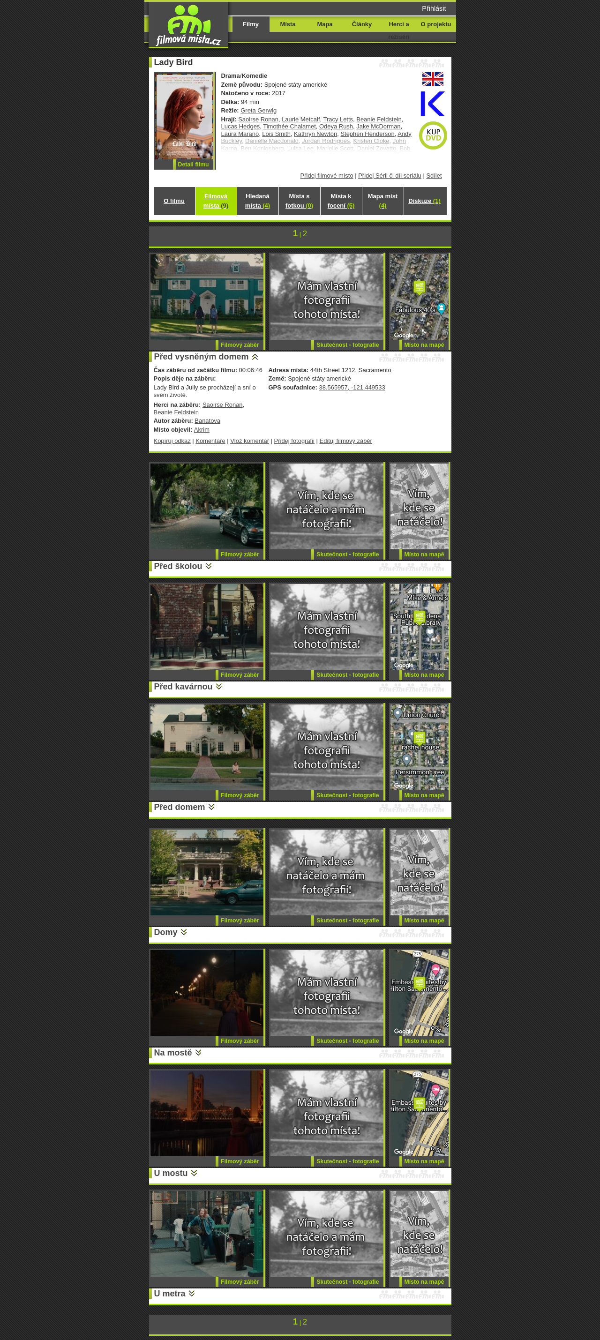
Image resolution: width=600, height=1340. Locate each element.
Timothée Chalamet (289, 126)
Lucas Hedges (240, 126)
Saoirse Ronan (258, 119)
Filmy (251, 24)
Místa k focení (341, 201)
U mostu (171, 1173)
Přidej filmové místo (326, 175)
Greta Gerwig (258, 110)
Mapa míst (383, 201)
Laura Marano (240, 133)
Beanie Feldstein (379, 119)
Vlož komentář (249, 440)
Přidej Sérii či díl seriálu (389, 175)
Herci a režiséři (398, 30)
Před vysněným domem (201, 356)
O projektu (436, 24)
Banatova (207, 420)
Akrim (202, 429)
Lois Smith (276, 133)
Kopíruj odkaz (172, 440)
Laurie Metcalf (301, 119)
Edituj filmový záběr (346, 440)
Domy (166, 932)
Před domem (179, 807)
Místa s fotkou (299, 201)
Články (362, 24)
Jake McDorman (378, 126)
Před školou (178, 566)
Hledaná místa (257, 201)
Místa (287, 24)
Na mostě (173, 1052)
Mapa (324, 24)
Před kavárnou (183, 686)
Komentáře (210, 440)
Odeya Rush (336, 126)
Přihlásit (434, 8)
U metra (170, 1293)
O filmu (174, 200)
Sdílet (434, 175)
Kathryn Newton (315, 133)
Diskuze (424, 200)
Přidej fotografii (294, 440)
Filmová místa (215, 201)
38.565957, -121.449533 (352, 387)
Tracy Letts (338, 119)
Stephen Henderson (367, 133)
